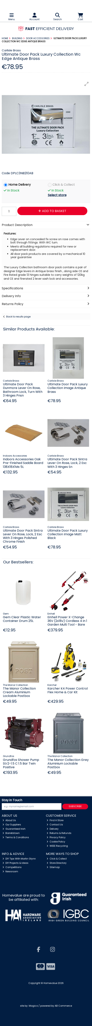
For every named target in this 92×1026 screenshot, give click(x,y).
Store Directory (57, 863)
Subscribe (75, 806)
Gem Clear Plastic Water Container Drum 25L (22, 619)
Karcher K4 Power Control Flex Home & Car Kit (67, 690)
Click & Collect (64, 185)
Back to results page (18, 316)
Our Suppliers (12, 824)
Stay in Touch (12, 800)
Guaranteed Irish (14, 828)
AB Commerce (63, 1005)
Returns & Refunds (59, 833)
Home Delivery (19, 185)
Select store (57, 195)
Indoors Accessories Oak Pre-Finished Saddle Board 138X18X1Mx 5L (23, 463)
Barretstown (11, 833)
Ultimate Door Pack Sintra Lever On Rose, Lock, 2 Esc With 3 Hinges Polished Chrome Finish (23, 536)
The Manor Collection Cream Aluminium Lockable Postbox (19, 692)
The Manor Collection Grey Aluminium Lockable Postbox (68, 763)
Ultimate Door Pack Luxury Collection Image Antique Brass (67, 388)
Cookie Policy (56, 841)
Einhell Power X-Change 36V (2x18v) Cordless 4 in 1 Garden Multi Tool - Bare (67, 621)
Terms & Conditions (16, 837)
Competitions (12, 867)
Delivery (53, 828)
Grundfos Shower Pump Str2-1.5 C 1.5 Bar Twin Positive (21, 763)
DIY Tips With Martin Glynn (19, 858)
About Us (9, 820)
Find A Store (55, 820)
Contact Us (55, 824)
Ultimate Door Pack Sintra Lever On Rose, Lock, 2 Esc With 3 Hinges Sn (67, 463)
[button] (86, 84)
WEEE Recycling (57, 846)
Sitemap (53, 867)
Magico (33, 1005)
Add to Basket (52, 211)
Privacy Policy (56, 837)
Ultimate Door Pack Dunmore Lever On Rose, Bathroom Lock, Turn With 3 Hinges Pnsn (22, 390)
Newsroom (10, 871)
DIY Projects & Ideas (15, 863)
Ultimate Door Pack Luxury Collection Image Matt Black (67, 534)
